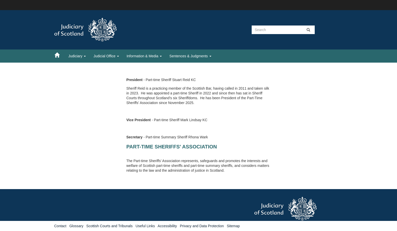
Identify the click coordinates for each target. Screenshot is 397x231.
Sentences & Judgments (190, 56)
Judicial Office (106, 56)
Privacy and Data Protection (202, 226)
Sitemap (233, 226)
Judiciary (77, 56)
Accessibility (167, 226)
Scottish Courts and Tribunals (109, 226)
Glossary (76, 226)
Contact (60, 226)
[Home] (59, 55)
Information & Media (144, 56)
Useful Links (145, 226)
